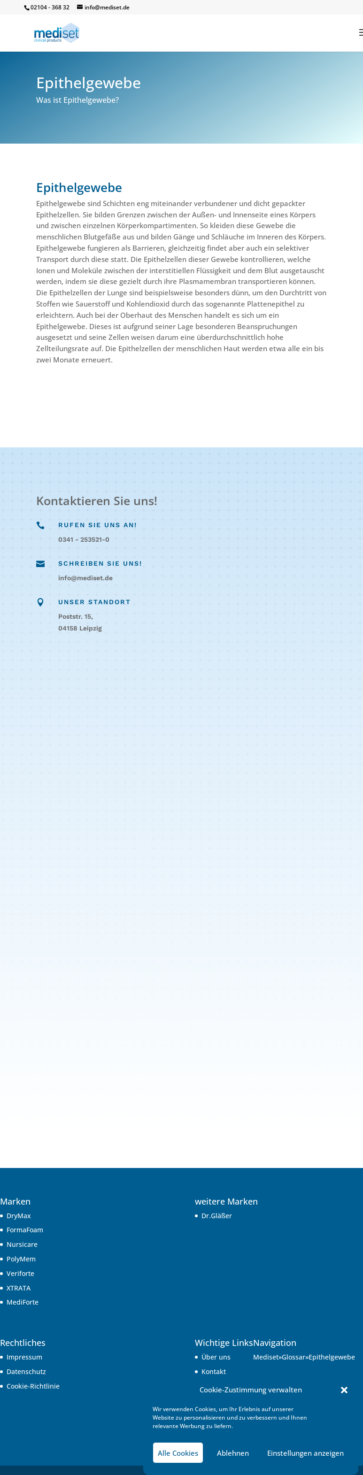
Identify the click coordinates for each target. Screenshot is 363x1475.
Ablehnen (233, 1453)
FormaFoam (25, 1229)
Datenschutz (26, 1371)
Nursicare (22, 1244)
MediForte (23, 1302)
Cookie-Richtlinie (33, 1386)
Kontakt (213, 1371)
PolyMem (21, 1258)
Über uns (216, 1356)
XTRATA (19, 1287)
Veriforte (20, 1273)
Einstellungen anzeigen (305, 1453)
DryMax (19, 1215)
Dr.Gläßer (216, 1215)
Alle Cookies (178, 1453)
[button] (344, 1390)
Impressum (24, 1356)
